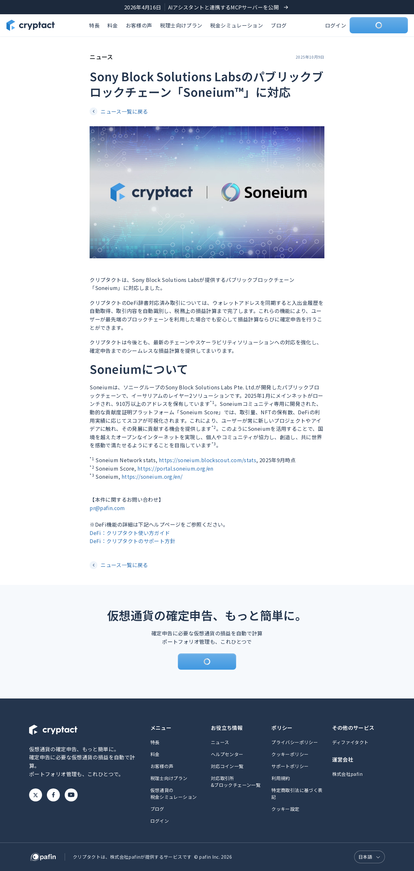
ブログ (279, 25)
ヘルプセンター (227, 754)
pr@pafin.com (107, 508)
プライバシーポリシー (294, 742)
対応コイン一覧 (227, 766)
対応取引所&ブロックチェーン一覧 (235, 781)
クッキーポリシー (290, 754)
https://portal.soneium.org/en (175, 468)
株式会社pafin (347, 774)
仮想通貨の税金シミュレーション (173, 793)
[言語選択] (369, 857)
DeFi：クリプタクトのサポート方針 (132, 541)
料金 (112, 25)
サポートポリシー (290, 766)
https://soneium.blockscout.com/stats (207, 460)
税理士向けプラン (181, 25)
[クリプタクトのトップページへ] (30, 25)
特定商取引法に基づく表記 (296, 793)
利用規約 (280, 778)
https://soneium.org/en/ (152, 476)
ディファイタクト (350, 742)
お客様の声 (139, 25)
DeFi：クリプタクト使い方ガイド (130, 533)
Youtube (71, 794)
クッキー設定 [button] (285, 809)
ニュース (220, 742)
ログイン (335, 25)
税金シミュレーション (236, 25)
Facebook (53, 794)
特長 (94, 25)
